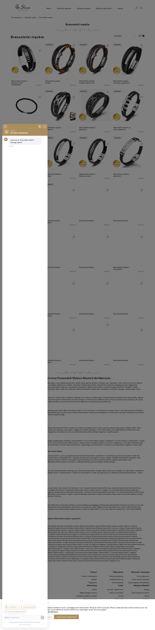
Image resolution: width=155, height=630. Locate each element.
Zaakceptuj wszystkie (66, 617)
